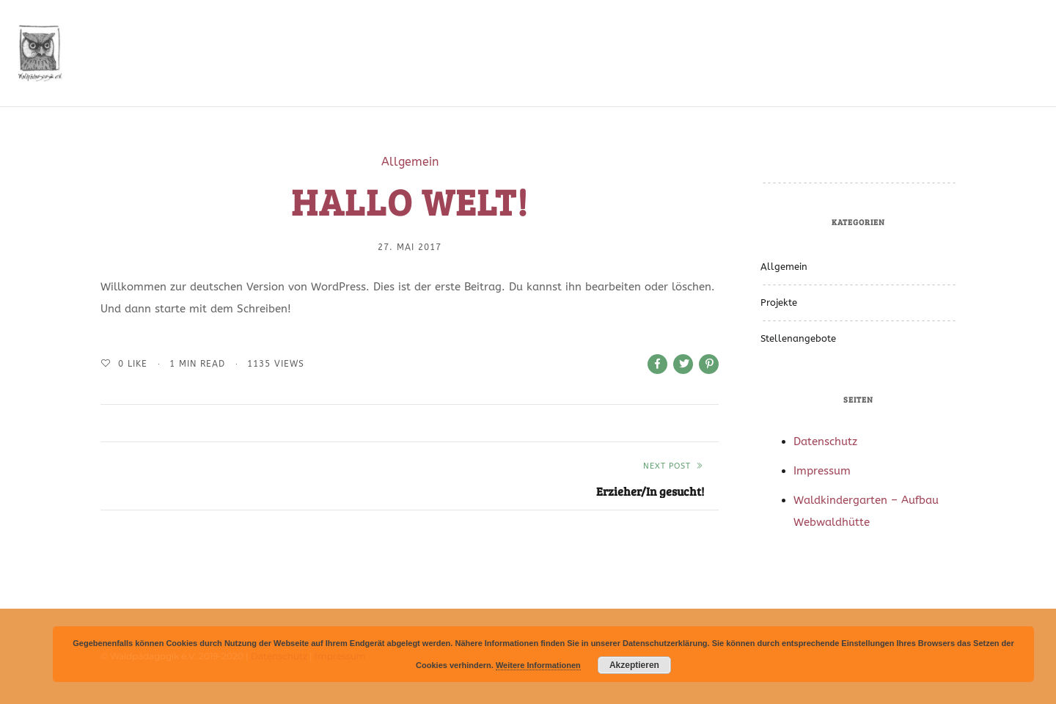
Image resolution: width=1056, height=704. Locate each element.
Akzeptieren (634, 665)
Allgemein (410, 162)
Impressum (822, 470)
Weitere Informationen (538, 665)
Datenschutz (825, 441)
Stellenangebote (798, 338)
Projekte (778, 302)
